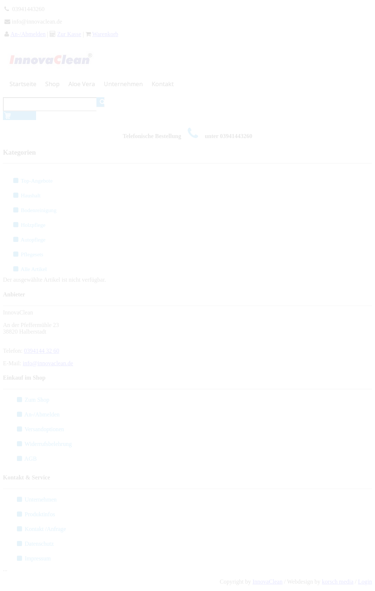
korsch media (338, 581)
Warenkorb (105, 34)
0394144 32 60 (41, 351)
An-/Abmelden (28, 34)
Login (365, 581)
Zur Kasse (69, 34)
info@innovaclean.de (48, 363)
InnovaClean (267, 581)
